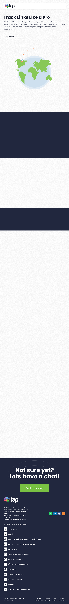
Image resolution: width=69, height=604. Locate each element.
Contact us (9, 36)
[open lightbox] (58, 499)
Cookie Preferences (39, 599)
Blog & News (16, 524)
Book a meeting (34, 488)
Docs (25, 524)
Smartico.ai (13, 512)
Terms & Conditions (62, 599)
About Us (7, 524)
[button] (62, 6)
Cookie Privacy (47, 599)
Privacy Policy (54, 599)
